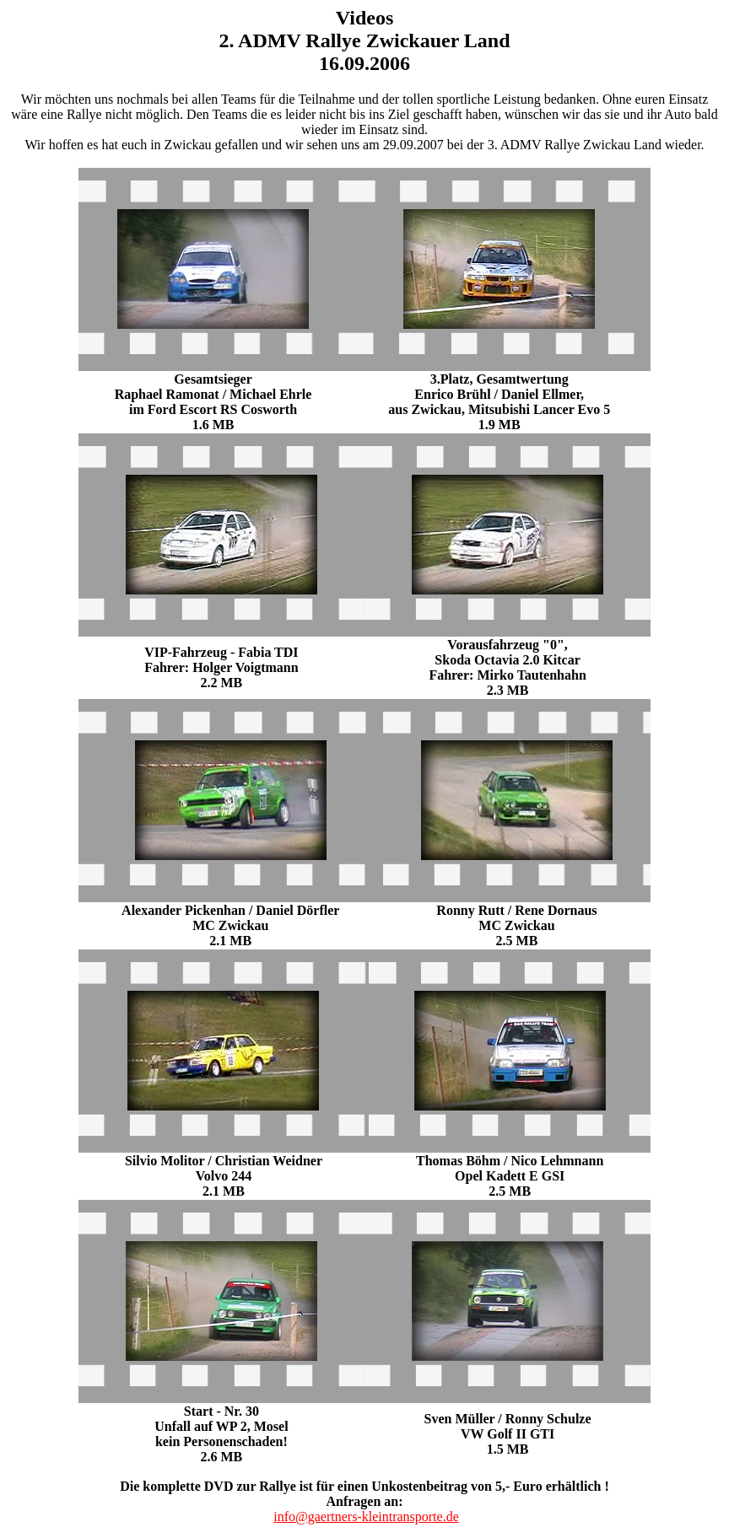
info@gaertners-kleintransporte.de (366, 1516)
